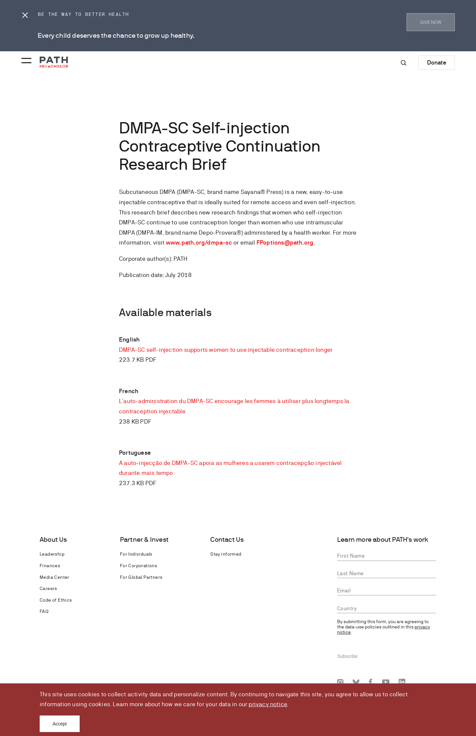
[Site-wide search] (403, 63)
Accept (60, 723)
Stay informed (225, 554)
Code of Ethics (56, 600)
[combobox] (386, 608)
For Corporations (138, 565)
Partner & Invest (144, 539)
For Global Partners (141, 577)
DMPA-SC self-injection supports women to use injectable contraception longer (226, 349)
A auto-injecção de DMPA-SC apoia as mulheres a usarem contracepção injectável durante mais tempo (230, 468)
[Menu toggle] (25, 58)
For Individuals (136, 554)
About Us (53, 539)
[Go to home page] (54, 62)
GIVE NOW (430, 22)
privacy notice (268, 704)
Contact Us (227, 539)
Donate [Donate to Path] (436, 62)
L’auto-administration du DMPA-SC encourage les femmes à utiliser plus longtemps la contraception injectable (234, 406)
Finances (50, 565)
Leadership (52, 554)
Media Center (54, 577)
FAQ (44, 611)
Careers (48, 588)
